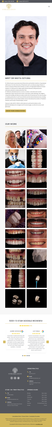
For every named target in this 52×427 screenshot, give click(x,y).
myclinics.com (39, 424)
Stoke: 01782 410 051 (9, 1)
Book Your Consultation (15, 111)
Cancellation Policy (16, 416)
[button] (47, 342)
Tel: (30, 372)
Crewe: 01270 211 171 (23, 1)
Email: (30, 376)
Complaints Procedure (34, 416)
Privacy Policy (25, 416)
